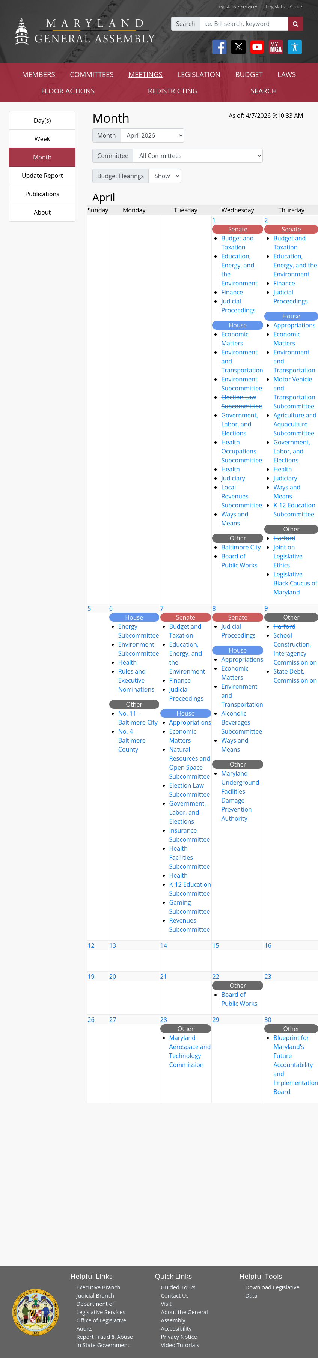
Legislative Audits (284, 6)
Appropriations (294, 325)
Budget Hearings (120, 176)
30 (267, 1020)
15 (215, 945)
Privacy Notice (179, 1336)
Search (185, 24)
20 (112, 976)
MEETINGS (145, 74)
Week (42, 139)
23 (267, 976)
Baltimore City (241, 547)
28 (163, 1020)
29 (215, 1020)
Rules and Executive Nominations (136, 680)
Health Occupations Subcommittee (241, 451)
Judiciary (233, 478)
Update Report (42, 175)
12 (90, 945)
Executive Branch (98, 1287)
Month (42, 157)
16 (267, 945)
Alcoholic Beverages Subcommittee (241, 722)
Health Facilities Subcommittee (189, 857)
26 (90, 1020)
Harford (284, 538)
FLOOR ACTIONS (68, 90)
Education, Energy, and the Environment (295, 265)
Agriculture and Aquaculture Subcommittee (294, 424)
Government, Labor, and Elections (239, 424)
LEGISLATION (198, 74)
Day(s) (42, 120)
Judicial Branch (95, 1295)
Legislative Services (237, 6)
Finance (232, 292)
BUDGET (248, 74)
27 (112, 1020)
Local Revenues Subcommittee (241, 496)
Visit (166, 1303)
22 (215, 976)
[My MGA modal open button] (274, 47)
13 (112, 945)
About (42, 212)
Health (230, 469)
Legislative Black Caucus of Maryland (295, 583)
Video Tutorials (180, 1345)
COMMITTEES (92, 74)
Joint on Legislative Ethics (287, 556)
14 (163, 945)
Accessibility (176, 1328)
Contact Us (175, 1295)
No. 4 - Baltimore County (132, 740)
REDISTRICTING (173, 90)
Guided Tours (178, 1287)
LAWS (286, 74)
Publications (42, 194)
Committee (112, 156)
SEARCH (264, 90)
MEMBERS (38, 74)
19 (90, 976)
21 (163, 976)
